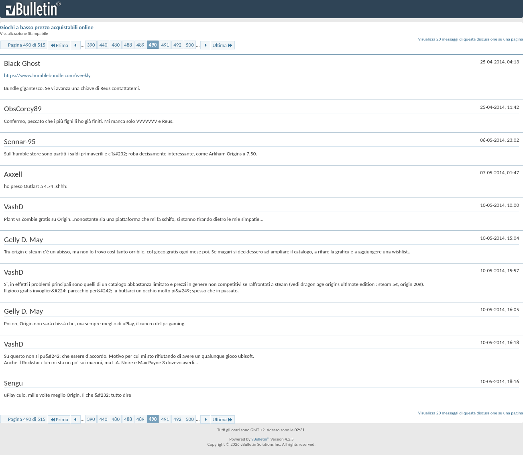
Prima (59, 45)
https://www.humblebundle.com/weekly (47, 75)
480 (116, 45)
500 (190, 45)
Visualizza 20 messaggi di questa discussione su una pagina (470, 39)
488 (128, 45)
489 (140, 45)
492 (177, 45)
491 (165, 45)
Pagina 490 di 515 (26, 45)
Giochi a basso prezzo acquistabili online (47, 27)
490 (153, 45)
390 (91, 45)
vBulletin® (260, 439)
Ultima (223, 45)
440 (103, 45)
